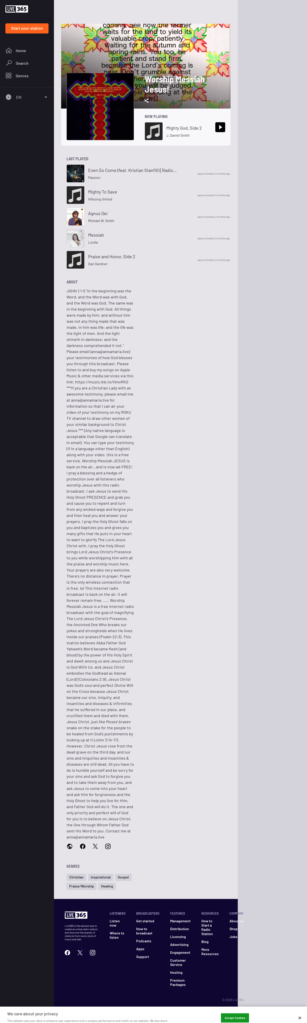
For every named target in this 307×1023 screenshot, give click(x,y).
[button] (76, 877)
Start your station (27, 28)
